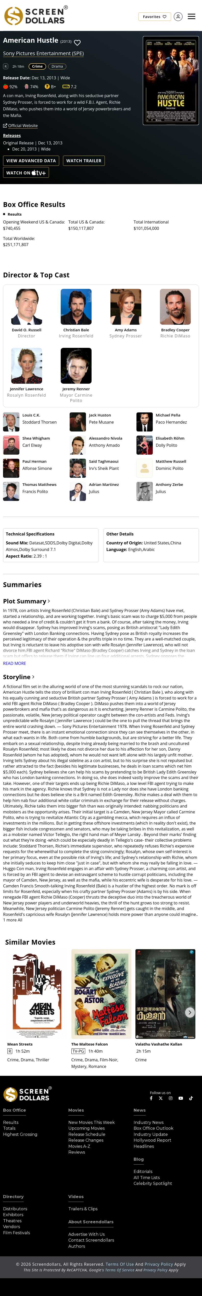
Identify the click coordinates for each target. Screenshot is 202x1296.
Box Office (14, 1110)
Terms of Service (119, 1270)
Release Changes (85, 1140)
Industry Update (151, 1134)
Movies (76, 1110)
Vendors (11, 1226)
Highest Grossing (20, 1134)
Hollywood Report (152, 1140)
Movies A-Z (79, 1146)
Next (190, 1012)
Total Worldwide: (19, 238)
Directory (13, 1196)
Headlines (144, 1146)
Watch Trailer (84, 160)
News (140, 1110)
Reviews (76, 1152)
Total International (151, 222)
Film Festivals (16, 1232)
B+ (53, 87)
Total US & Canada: (86, 222)
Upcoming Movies (86, 1128)
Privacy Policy (159, 1264)
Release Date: (17, 78)
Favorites (155, 16)
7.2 (74, 87)
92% (13, 87)
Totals (9, 1128)
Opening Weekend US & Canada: (34, 222)
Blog (139, 1159)
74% (34, 87)
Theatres (12, 1220)
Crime (37, 66)
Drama (57, 66)
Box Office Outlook (153, 1128)
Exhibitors (13, 1214)
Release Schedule (86, 1134)
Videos (76, 1196)
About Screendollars (90, 1221)
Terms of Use (120, 1264)
